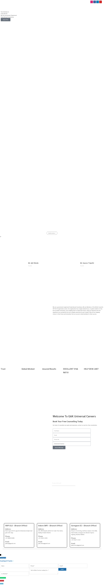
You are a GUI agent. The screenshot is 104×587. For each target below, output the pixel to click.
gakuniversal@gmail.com (77, 546)
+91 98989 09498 (9, 539)
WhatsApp (3, 579)
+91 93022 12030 (42, 539)
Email (2, 585)
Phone (2, 582)
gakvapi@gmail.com (10, 544)
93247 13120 (77, 541)
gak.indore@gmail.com (44, 544)
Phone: (7, 537)
